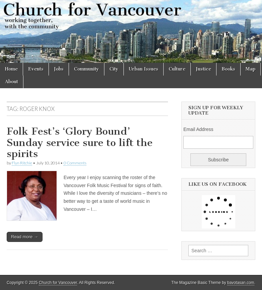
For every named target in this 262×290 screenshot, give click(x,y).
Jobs (59, 69)
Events (35, 69)
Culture (177, 69)
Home (11, 69)
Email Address (198, 129)
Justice (203, 69)
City (113, 69)
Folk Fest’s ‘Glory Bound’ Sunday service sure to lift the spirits (80, 142)
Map (250, 69)
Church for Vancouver (58, 282)
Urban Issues (143, 69)
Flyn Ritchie (22, 162)
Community (86, 69)
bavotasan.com (240, 282)
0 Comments (75, 162)
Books (228, 69)
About (11, 82)
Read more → (24, 236)
